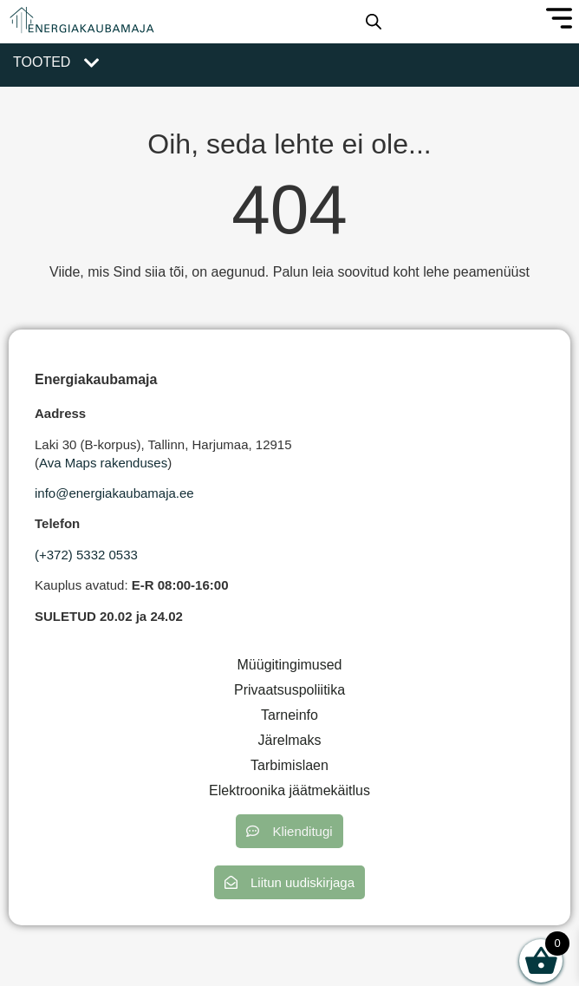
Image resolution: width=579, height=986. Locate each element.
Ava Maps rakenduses (103, 462)
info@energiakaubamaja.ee (114, 493)
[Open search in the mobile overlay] (373, 21)
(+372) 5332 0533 (86, 554)
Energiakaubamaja (96, 379)
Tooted (41, 62)
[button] (289, 831)
